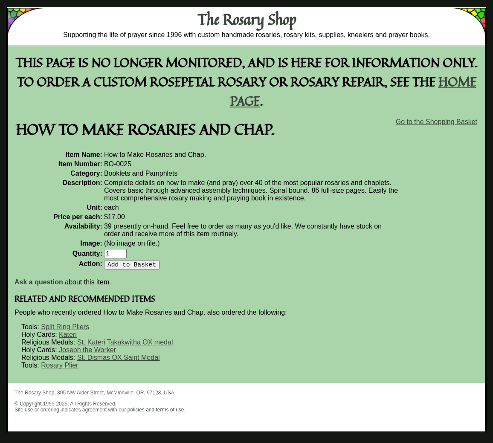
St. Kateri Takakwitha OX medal (125, 345)
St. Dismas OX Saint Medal (118, 361)
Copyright (30, 407)
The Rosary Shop (246, 19)
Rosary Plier (59, 368)
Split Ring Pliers (65, 330)
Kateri (68, 338)
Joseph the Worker (87, 353)
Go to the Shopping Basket (436, 121)
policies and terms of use (156, 413)
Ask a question (38, 285)
